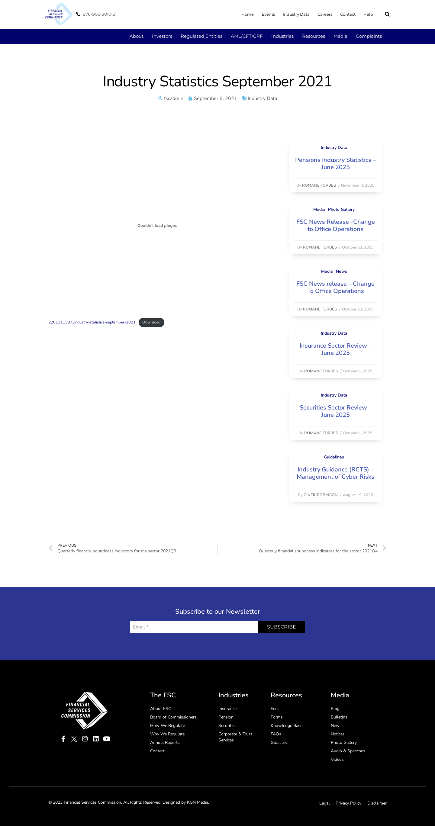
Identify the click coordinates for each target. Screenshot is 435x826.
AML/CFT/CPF (247, 36)
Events (268, 14)
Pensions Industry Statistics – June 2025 (335, 163)
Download (151, 322)
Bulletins (339, 717)
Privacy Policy (348, 803)
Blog (335, 709)
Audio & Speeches (348, 751)
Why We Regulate (167, 734)
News (341, 271)
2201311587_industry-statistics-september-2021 (92, 322)
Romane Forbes (319, 185)
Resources (313, 36)
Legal (324, 803)
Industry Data (296, 14)
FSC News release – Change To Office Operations (335, 287)
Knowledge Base (286, 725)
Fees (275, 709)
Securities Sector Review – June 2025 (336, 411)
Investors (162, 36)
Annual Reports (165, 742)
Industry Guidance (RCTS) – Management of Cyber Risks (335, 473)
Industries (282, 36)
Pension (226, 717)
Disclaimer (377, 803)
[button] (387, 14)
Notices (338, 734)
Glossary (279, 742)
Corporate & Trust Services (235, 737)
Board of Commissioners (173, 717)
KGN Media (197, 802)
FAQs (276, 734)
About (136, 36)
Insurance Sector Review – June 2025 (336, 349)
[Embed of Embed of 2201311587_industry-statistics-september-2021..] (157, 225)
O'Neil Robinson (321, 495)
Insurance (227, 709)
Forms (277, 717)
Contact (348, 14)
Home (247, 14)
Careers (324, 14)
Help (368, 14)
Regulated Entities (201, 36)
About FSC (160, 709)
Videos (337, 759)
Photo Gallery (341, 209)
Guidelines (334, 457)
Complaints (369, 36)
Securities (227, 725)
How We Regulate (167, 725)
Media (340, 36)
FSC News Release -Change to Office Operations (335, 225)
